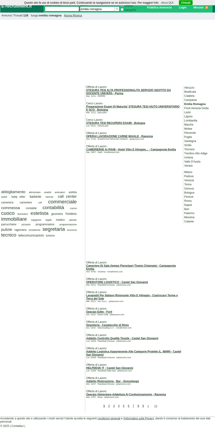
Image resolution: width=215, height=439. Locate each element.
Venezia (189, 180)
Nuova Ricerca (73, 15)
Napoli (188, 205)
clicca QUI (167, 2)
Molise (188, 128)
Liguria (188, 116)
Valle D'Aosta (192, 161)
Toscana (189, 149)
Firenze (188, 196)
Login (182, 7)
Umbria (188, 157)
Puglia (188, 137)
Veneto (188, 165)
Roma (187, 200)
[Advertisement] (107, 51)
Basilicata (190, 91)
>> (155, 405)
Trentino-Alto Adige (195, 153)
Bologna (189, 192)
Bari (186, 209)
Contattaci (17, 426)
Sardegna (190, 141)
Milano (188, 172)
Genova (189, 188)
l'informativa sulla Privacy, (139, 418)
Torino (188, 184)
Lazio (187, 112)
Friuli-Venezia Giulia (196, 108)
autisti (4, 197)
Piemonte (190, 132)
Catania (189, 221)
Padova (189, 176)
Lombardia (190, 120)
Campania (190, 100)
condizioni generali (109, 418)
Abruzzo (189, 87)
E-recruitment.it (16, 6)
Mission (199, 7)
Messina (189, 217)
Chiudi (185, 2)
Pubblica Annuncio (159, 7)
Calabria (189, 95)
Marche (188, 124)
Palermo (189, 213)
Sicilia (187, 145)
